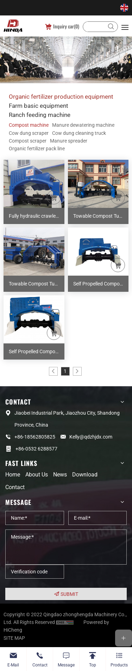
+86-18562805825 (34, 437)
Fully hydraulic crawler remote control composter (36, 216)
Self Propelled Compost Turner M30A (36, 351)
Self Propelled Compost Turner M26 (101, 284)
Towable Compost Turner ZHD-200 (101, 216)
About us (36, 474)
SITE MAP (14, 638)
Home (12, 474)
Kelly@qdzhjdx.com (90, 437)
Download (85, 474)
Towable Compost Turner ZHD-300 (36, 284)
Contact (15, 487)
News (60, 474)
